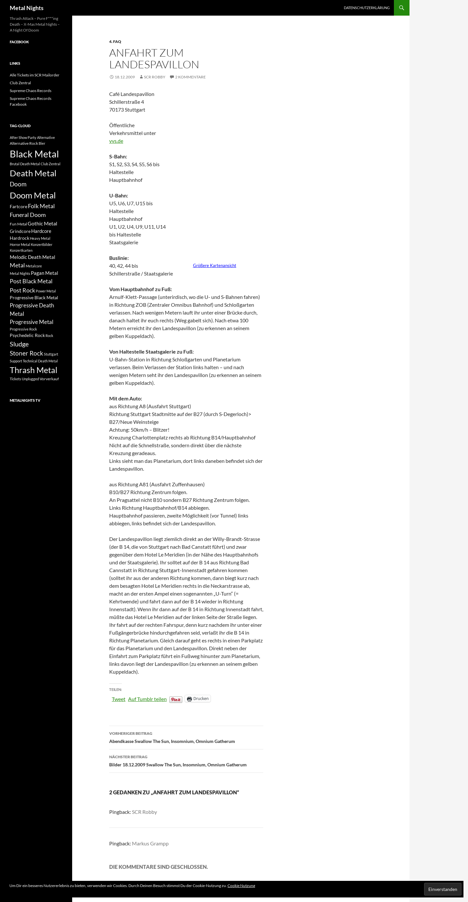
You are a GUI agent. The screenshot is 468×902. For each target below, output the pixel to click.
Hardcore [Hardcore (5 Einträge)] (41, 231)
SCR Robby (154, 76)
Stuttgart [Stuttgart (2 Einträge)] (51, 354)
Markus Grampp (150, 843)
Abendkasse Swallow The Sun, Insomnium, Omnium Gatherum (186, 737)
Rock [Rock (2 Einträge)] (49, 335)
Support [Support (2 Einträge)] (16, 361)
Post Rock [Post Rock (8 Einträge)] (22, 290)
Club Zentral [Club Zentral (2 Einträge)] (50, 164)
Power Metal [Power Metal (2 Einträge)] (46, 291)
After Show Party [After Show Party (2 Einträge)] (23, 137)
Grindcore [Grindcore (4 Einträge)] (20, 231)
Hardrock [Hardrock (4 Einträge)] (19, 238)
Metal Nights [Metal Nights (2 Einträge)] (20, 273)
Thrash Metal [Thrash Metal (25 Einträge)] (33, 370)
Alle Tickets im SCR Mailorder (34, 75)
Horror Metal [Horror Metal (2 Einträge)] (20, 244)
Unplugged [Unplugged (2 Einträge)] (30, 379)
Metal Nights (27, 7)
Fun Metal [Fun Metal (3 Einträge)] (18, 224)
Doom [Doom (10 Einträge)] (18, 184)
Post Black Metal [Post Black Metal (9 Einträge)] (31, 281)
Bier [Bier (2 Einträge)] (42, 143)
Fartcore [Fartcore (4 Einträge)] (18, 206)
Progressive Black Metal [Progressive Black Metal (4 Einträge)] (34, 297)
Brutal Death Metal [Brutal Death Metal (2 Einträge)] (25, 164)
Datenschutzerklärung (367, 8)
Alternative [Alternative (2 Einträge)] (46, 137)
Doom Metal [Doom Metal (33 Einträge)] (33, 195)
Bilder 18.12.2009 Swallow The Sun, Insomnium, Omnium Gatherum (186, 760)
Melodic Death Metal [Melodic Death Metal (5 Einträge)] (32, 257)
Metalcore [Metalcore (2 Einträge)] (34, 266)
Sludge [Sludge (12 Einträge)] (19, 344)
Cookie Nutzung (241, 885)
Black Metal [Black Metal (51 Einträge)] (34, 153)
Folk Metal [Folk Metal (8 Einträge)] (41, 205)
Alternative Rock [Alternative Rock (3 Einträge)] (24, 143)
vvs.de (116, 141)
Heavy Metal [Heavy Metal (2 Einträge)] (40, 238)
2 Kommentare (190, 76)
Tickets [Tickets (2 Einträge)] (15, 379)
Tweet (118, 698)
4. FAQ (115, 41)
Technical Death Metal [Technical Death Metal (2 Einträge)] (40, 361)
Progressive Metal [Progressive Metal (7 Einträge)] (31, 321)
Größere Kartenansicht (214, 265)
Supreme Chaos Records (30, 90)
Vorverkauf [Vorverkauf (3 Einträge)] (49, 378)
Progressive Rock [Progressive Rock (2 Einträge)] (23, 329)
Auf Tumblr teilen (147, 698)
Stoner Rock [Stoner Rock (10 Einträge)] (26, 353)
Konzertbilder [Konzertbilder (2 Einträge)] (41, 244)
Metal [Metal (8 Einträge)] (17, 265)
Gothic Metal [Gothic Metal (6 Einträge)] (42, 223)
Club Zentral (20, 82)
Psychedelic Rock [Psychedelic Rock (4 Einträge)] (27, 335)
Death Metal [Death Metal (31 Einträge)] (33, 173)
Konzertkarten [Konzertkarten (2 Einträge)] (21, 250)
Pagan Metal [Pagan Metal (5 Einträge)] (44, 273)
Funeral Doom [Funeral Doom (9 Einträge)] (28, 214)
